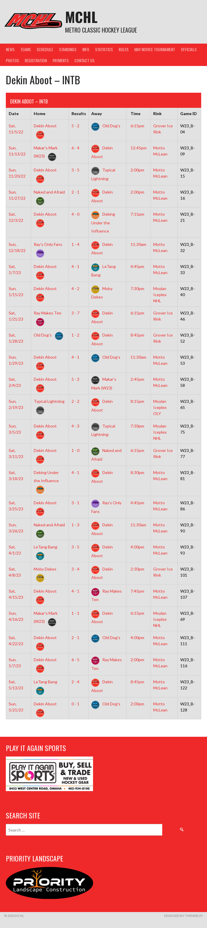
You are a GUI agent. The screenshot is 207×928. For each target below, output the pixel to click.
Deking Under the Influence (103, 222)
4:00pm (137, 546)
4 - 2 (75, 288)
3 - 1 (75, 502)
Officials (189, 49)
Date (14, 113)
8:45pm (137, 334)
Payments (61, 60)
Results (79, 113)
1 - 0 (75, 450)
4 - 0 (75, 214)
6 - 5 (75, 659)
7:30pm (137, 288)
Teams (25, 49)
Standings (67, 49)
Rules (124, 49)
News (10, 49)
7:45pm (137, 591)
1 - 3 (75, 524)
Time (135, 113)
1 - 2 (75, 334)
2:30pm (137, 568)
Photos (12, 60)
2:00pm (137, 169)
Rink (157, 113)
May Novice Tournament (154, 49)
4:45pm (137, 266)
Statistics (104, 49)
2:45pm (137, 379)
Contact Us (84, 60)
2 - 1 (75, 191)
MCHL (81, 16)
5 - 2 (75, 125)
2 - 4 (75, 681)
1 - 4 (75, 244)
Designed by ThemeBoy (183, 916)
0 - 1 (75, 703)
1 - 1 (75, 613)
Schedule (45, 49)
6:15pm (137, 125)
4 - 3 (75, 425)
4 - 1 (75, 266)
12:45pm (139, 147)
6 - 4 (75, 147)
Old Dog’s (105, 125)
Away (96, 113)
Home (39, 113)
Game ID (188, 113)
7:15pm (137, 214)
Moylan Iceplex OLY (160, 407)
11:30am (138, 244)
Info (85, 49)
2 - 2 (75, 401)
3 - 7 (75, 312)
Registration (36, 60)
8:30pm (137, 472)
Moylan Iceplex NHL (160, 294)
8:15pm (137, 401)
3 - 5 (75, 169)
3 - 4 (75, 568)
